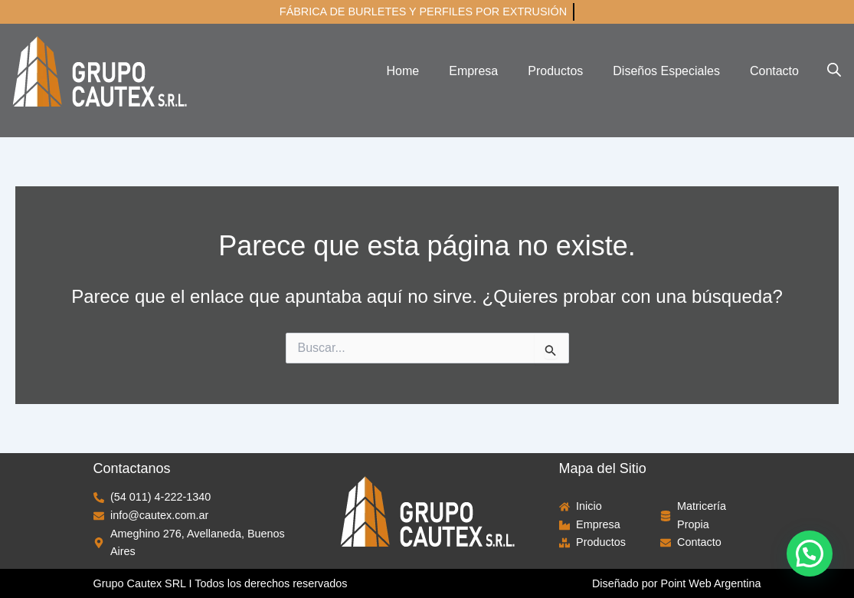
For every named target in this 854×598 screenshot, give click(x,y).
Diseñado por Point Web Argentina (676, 583)
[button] (810, 554)
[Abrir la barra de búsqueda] (834, 70)
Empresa (473, 70)
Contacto (774, 70)
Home (403, 70)
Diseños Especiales (666, 70)
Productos (555, 70)
